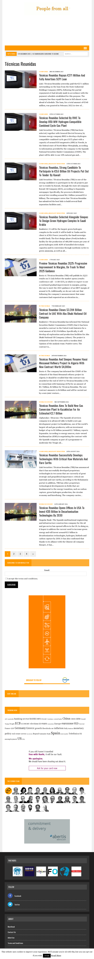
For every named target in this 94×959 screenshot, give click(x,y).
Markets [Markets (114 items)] (70, 728)
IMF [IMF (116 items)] (52, 728)
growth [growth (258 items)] (38, 728)
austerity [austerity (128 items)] (11, 719)
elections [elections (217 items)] (34, 723)
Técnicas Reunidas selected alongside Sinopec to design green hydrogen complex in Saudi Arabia (63, 221)
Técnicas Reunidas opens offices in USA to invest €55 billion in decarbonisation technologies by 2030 (61, 511)
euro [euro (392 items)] (44, 723)
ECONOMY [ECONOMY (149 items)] (25, 724)
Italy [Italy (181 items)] (66, 728)
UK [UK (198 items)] (80, 733)
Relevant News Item (56, 164)
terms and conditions (27, 578)
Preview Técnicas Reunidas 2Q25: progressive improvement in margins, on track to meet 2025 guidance (63, 267)
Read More (56, 955)
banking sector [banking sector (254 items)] (21, 718)
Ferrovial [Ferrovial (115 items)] (81, 724)
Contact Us (12, 932)
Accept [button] (46, 955)
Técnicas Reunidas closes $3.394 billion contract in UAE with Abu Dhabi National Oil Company (62, 313)
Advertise (11, 937)
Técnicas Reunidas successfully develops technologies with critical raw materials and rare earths (63, 459)
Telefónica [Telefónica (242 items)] (74, 733)
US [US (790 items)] (19, 738)
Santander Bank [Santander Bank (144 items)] (44, 734)
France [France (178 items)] (7, 728)
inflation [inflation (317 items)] (58, 728)
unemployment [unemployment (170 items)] (11, 739)
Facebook (14, 896)
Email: (47, 570)
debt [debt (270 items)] (78, 718)
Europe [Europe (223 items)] (57, 723)
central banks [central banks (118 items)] (57, 719)
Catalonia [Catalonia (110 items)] (50, 719)
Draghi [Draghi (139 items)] (11, 724)
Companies (43, 71)
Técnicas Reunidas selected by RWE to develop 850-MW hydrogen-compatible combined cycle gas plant (60, 121)
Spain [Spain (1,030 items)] (55, 733)
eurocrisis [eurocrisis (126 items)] (50, 724)
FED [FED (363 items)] (76, 723)
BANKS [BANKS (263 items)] (32, 718)
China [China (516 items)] (66, 718)
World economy (46, 402)
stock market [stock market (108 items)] (64, 734)
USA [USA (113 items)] (23, 739)
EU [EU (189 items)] (40, 723)
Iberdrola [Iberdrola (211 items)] (46, 728)
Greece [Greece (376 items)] (30, 728)
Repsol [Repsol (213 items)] (36, 733)
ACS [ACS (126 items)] (6, 719)
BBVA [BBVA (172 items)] (39, 719)
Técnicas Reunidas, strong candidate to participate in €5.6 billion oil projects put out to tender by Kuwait (64, 171)
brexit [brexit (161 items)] (44, 719)
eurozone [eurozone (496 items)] (67, 723)
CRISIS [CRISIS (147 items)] (73, 719)
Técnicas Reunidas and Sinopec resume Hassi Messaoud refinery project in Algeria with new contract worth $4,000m (63, 363)
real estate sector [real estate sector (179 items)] (19, 734)
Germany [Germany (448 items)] (20, 728)
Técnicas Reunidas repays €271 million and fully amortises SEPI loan (62, 77)
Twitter (14, 904)
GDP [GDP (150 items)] (12, 728)
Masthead (11, 926)
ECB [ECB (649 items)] (18, 723)
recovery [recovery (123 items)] (29, 734)
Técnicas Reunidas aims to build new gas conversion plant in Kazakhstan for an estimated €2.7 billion (61, 409)
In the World (44, 306)
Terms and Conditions (15, 943)
